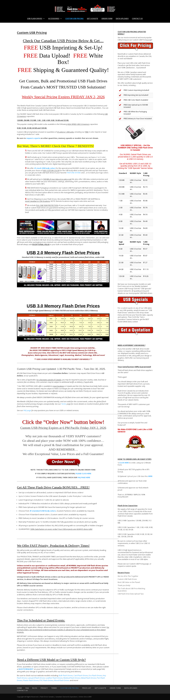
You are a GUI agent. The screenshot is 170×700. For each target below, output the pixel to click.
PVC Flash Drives (46, 680)
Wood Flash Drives (61, 680)
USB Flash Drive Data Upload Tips (131, 594)
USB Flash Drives (34, 19)
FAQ (27, 688)
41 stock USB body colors (44, 168)
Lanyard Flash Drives (36, 678)
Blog (34, 688)
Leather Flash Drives (54, 678)
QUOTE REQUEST (25, 669)
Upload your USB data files (140, 476)
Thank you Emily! (124, 585)
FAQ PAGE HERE (83, 477)
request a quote (33, 138)
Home (19, 688)
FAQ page (27, 410)
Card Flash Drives (81, 675)
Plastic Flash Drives (31, 680)
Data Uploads (122, 19)
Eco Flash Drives (95, 675)
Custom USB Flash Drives (127, 579)
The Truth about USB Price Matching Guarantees (131, 589)
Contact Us (137, 19)
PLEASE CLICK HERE (83, 473)
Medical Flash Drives (71, 678)
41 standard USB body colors (43, 511)
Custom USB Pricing (74, 19)
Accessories (53, 19)
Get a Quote (92, 19)
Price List (86, 688)
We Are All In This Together (128, 576)
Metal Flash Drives (88, 678)
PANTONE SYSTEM (73, 173)
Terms (63, 404)
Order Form (106, 19)
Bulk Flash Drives (66, 675)
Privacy (44, 688)
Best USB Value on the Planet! (129, 582)
